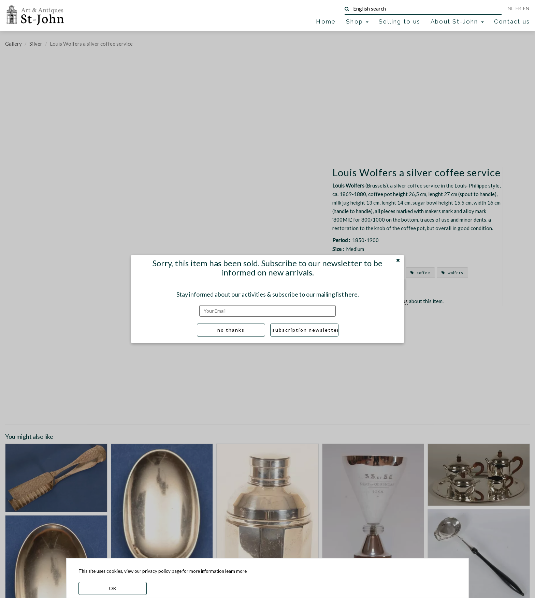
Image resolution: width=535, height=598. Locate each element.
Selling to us (399, 21)
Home (326, 21)
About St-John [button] (457, 21)
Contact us (512, 21)
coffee (420, 272)
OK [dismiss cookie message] (112, 588)
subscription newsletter (305, 330)
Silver (35, 44)
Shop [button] (357, 21)
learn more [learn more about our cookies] (236, 571)
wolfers (452, 272)
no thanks (231, 330)
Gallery (13, 44)
